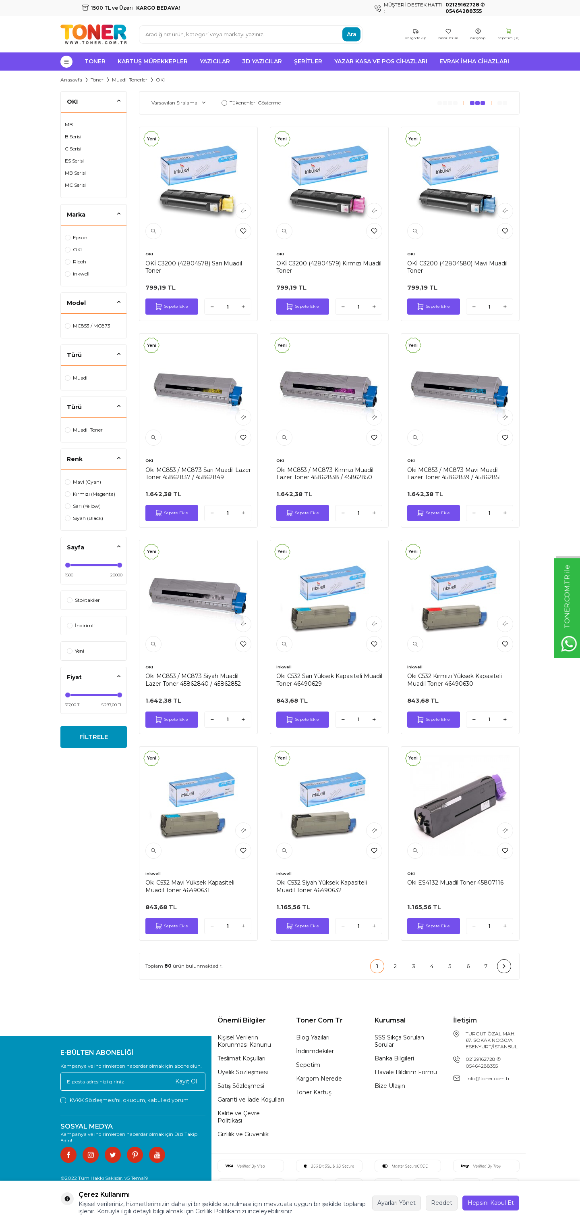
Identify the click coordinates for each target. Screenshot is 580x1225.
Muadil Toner (84, 430)
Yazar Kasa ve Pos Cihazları (380, 61)
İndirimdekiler (315, 1051)
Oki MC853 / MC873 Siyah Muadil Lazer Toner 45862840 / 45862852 (193, 679)
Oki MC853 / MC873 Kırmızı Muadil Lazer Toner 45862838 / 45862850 (324, 473)
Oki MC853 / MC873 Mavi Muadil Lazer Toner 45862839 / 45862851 (454, 473)
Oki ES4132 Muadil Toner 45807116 (455, 882)
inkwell (77, 274)
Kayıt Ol (186, 1081)
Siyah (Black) (84, 518)
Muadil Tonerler (129, 80)
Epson (76, 237)
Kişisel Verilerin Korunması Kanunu (244, 1041)
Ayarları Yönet (396, 1202)
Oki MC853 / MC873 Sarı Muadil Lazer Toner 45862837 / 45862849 (198, 473)
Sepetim (308, 1064)
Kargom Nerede (319, 1078)
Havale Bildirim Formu (406, 1072)
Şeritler (308, 61)
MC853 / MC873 (87, 326)
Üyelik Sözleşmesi (243, 1072)
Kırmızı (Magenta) (90, 494)
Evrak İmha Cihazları (474, 61)
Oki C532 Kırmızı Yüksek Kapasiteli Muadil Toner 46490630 (454, 679)
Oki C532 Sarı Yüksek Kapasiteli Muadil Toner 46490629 (329, 679)
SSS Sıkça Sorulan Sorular (399, 1041)
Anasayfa (71, 80)
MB (69, 124)
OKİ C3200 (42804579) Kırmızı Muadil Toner (328, 267)
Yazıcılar (215, 61)
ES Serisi (74, 161)
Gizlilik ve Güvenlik (243, 1134)
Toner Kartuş (313, 1092)
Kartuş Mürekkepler (153, 61)
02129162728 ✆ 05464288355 (483, 1062)
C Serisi (73, 149)
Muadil (77, 378)
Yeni (75, 651)
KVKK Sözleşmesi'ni (95, 1100)
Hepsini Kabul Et (491, 1202)
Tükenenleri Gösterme (251, 103)
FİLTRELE (93, 737)
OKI (73, 249)
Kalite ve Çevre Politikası (239, 1117)
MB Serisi (75, 173)
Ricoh (75, 262)
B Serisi (73, 137)
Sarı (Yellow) (83, 506)
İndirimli (81, 625)
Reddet (441, 1202)
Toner (95, 61)
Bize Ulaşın (390, 1085)
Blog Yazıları (312, 1037)
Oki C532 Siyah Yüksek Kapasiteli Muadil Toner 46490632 (321, 886)
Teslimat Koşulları (241, 1058)
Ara (351, 34)
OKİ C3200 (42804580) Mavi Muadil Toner (457, 267)
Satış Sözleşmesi (241, 1085)
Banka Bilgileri (394, 1058)
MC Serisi (75, 185)
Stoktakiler (83, 600)
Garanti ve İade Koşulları (251, 1099)
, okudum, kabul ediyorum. (125, 1100)
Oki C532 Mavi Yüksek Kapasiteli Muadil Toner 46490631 (189, 886)
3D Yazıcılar (262, 61)
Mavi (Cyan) (83, 482)
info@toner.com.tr (488, 1078)
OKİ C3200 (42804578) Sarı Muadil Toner (193, 267)
